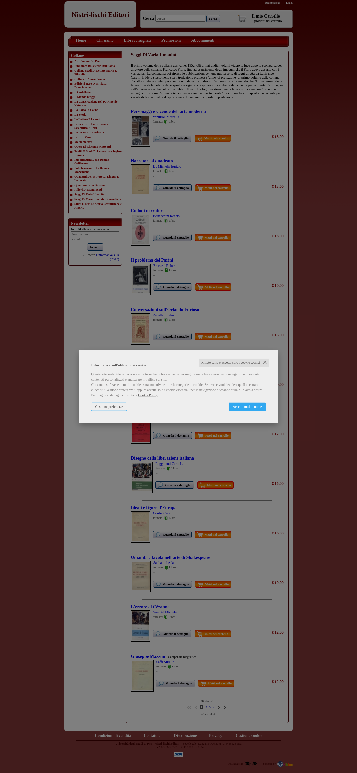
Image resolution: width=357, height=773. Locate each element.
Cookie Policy (148, 395)
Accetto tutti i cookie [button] (247, 407)
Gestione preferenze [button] (109, 407)
